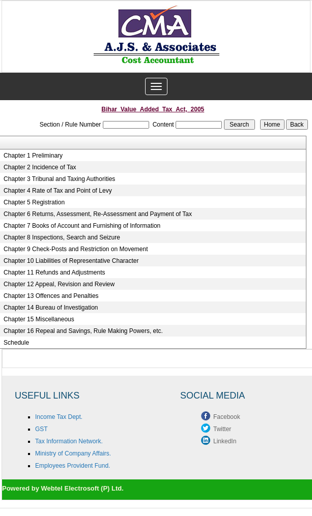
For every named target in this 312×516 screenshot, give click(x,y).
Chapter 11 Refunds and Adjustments (54, 272)
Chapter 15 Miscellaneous (39, 319)
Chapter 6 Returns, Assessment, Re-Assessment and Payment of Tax (98, 214)
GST (41, 429)
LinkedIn (224, 441)
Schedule (16, 342)
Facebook (226, 416)
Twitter (222, 429)
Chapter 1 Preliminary (33, 155)
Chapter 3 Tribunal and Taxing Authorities (59, 179)
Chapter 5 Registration (34, 202)
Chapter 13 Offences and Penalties (51, 295)
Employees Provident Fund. (72, 465)
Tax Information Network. (69, 441)
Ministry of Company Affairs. (73, 453)
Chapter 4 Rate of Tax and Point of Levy (58, 190)
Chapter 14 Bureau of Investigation (51, 307)
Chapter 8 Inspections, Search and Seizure (62, 237)
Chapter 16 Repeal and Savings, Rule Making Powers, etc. (83, 331)
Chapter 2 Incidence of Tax (40, 167)
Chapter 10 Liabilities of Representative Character (71, 260)
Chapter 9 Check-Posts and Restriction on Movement (76, 249)
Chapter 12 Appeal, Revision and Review (59, 284)
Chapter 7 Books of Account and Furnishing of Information (82, 225)
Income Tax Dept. (58, 416)
